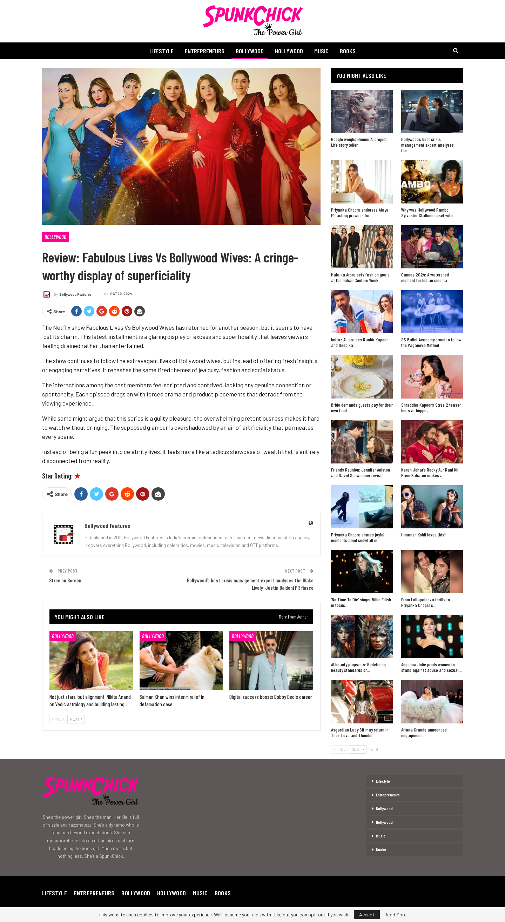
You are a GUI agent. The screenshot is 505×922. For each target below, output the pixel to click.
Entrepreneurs (203, 51)
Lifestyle (159, 51)
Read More (395, 914)
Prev (58, 719)
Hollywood (290, 51)
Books (350, 51)
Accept (367, 914)
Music (323, 51)
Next (76, 719)
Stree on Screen (65, 580)
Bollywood (249, 51)
